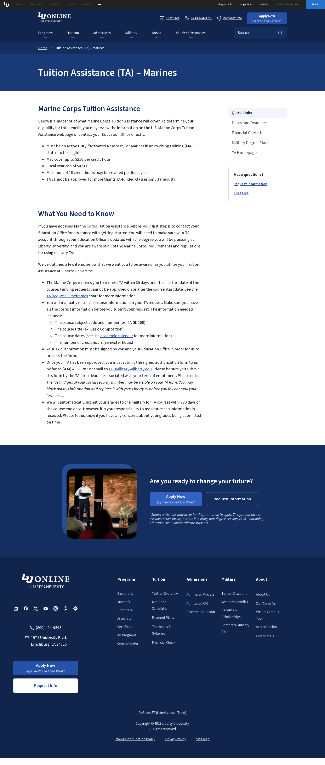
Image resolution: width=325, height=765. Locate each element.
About (156, 33)
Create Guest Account (288, 4)
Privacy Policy (175, 739)
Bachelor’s (125, 593)
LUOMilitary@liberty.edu (130, 369)
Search (280, 32)
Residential (36, 4)
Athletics (55, 4)
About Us (263, 594)
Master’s (123, 602)
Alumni (71, 4)
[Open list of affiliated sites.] (99, 4)
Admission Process (200, 594)
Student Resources (191, 33)
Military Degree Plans (250, 143)
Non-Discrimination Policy (135, 739)
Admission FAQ (198, 603)
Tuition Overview (165, 593)
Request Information (250, 184)
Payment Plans (163, 617)
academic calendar (116, 336)
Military (131, 33)
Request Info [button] (45, 686)
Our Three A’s (266, 603)
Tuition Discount (234, 593)
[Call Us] (198, 18)
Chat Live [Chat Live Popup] (169, 18)
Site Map (203, 739)
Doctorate (125, 610)
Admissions (102, 33)
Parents (87, 4)
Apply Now (246, 4)
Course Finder (127, 643)
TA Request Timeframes (67, 296)
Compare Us (265, 636)
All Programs (126, 635)
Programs (45, 33)
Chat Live (241, 193)
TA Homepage (244, 153)
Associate (124, 618)
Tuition (73, 33)
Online (19, 4)
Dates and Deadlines (249, 123)
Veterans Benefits (234, 602)
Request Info (225, 4)
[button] (267, 18)
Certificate (125, 626)
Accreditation (266, 626)
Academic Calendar (201, 612)
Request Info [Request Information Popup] (229, 18)
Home (42, 48)
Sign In (315, 4)
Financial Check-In (247, 133)
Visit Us (264, 4)
